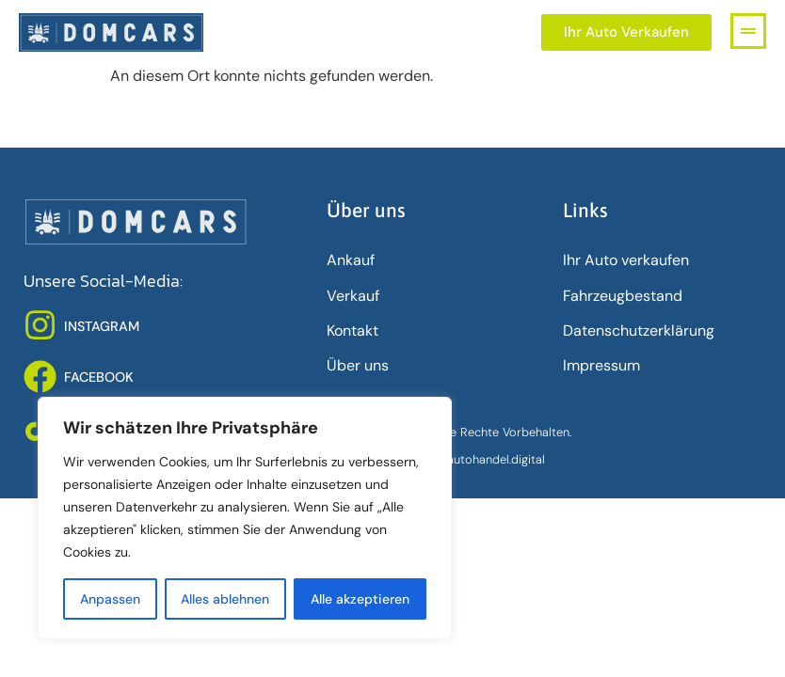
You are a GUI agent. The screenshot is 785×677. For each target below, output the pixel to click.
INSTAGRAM (101, 326)
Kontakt (352, 330)
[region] (245, 518)
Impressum (601, 365)
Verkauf (353, 296)
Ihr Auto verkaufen (626, 260)
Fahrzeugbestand (622, 296)
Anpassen (110, 598)
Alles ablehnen (226, 598)
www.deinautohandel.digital (469, 459)
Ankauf (351, 260)
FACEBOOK (99, 377)
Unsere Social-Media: (103, 281)
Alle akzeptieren (360, 598)
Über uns (358, 365)
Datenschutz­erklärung (638, 330)
